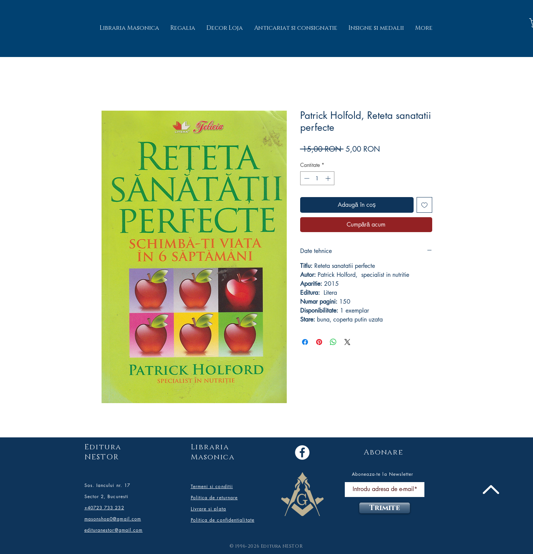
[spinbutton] (317, 178)
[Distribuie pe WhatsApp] (333, 342)
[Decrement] (306, 178)
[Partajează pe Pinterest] (319, 342)
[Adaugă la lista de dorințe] (424, 205)
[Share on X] (347, 342)
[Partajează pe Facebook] (305, 342)
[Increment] (328, 178)
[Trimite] (384, 508)
